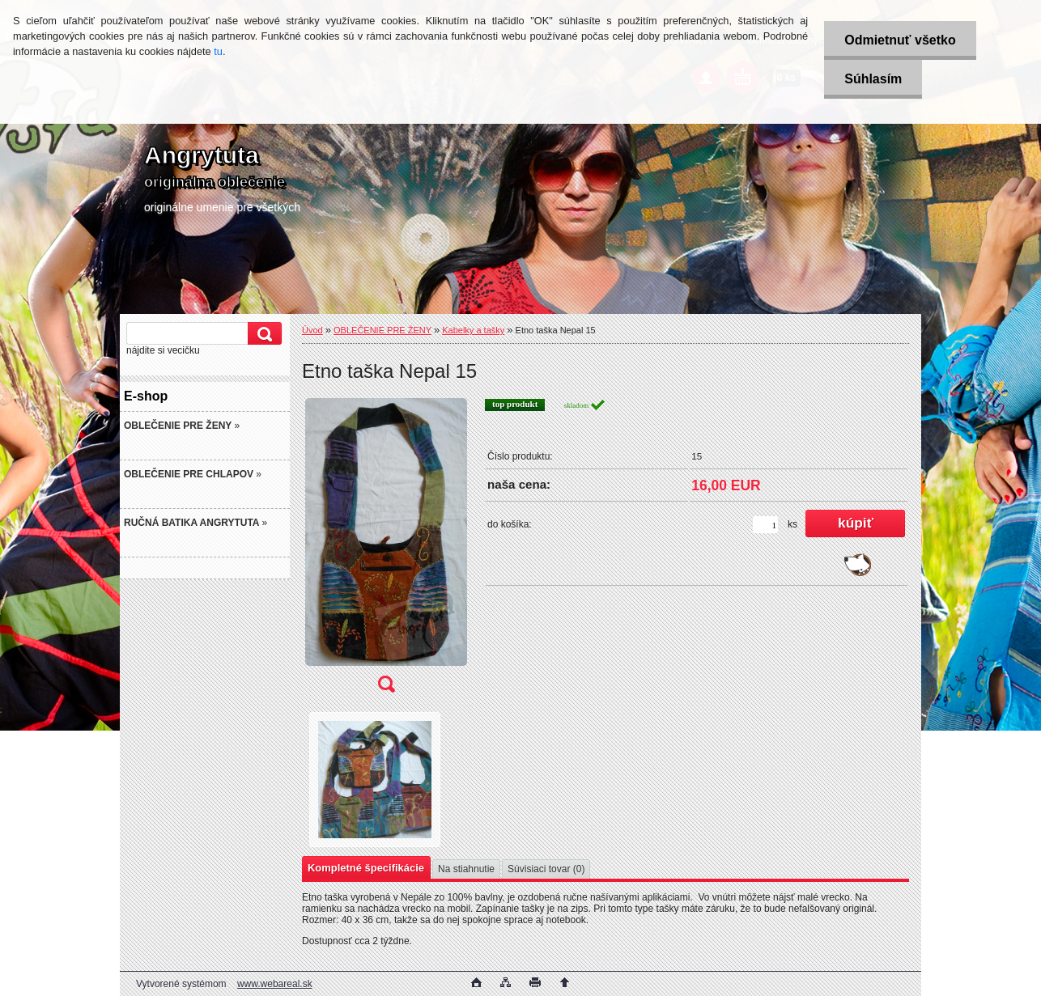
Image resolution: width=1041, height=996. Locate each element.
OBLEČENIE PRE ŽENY (382, 330)
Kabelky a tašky (473, 330)
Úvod (312, 330)
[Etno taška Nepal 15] (386, 550)
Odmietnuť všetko (899, 40)
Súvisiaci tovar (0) (546, 869)
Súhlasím (873, 79)
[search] (262, 333)
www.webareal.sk (274, 984)
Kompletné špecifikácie (366, 868)
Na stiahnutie (466, 869)
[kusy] (765, 524)
